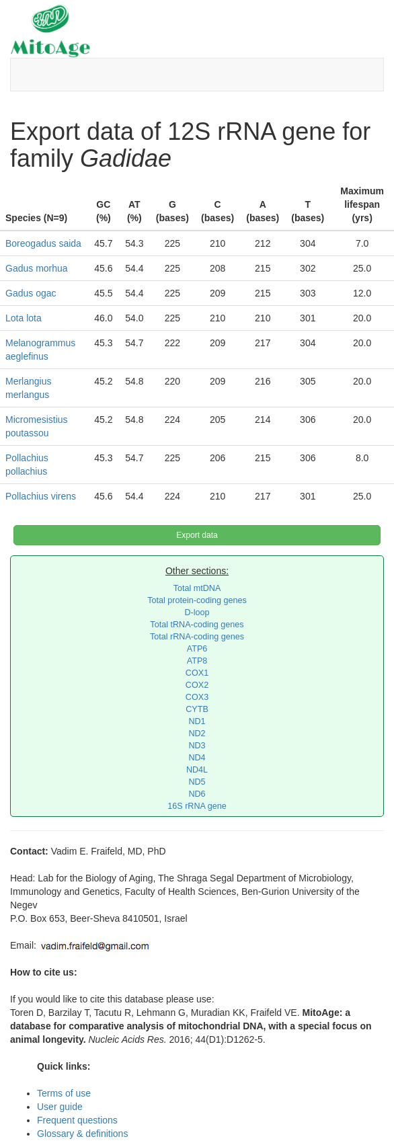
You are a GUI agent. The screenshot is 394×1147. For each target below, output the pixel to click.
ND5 (196, 782)
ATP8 (197, 661)
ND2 (196, 733)
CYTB (197, 709)
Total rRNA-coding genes (197, 636)
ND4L (197, 770)
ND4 (196, 757)
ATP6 (197, 649)
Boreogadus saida (43, 243)
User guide (60, 1106)
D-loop (196, 612)
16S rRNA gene (197, 806)
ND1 (196, 721)
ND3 (196, 745)
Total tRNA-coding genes (196, 624)
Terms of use (64, 1093)
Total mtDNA (197, 588)
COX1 (197, 673)
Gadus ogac (30, 293)
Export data (196, 535)
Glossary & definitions (82, 1133)
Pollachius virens (40, 496)
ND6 (196, 794)
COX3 (197, 697)
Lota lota (23, 318)
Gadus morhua (36, 268)
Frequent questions (77, 1120)
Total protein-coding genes (197, 600)
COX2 (197, 685)
